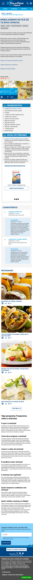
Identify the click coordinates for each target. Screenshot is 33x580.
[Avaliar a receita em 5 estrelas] (9, 78)
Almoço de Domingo (16, 25)
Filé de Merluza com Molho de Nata (12, 401)
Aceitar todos (26, 577)
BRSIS (21, 555)
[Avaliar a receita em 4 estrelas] (7, 78)
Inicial (3, 13)
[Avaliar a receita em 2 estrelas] (3, 78)
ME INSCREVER (6, 542)
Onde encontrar (16, 188)
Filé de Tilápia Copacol (15, 108)
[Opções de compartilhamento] (8, 97)
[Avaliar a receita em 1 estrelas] (1, 78)
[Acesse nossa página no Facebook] (20, 553)
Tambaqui (14, 8)
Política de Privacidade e (21, 566)
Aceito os (16, 538)
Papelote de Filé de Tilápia (7, 68)
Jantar (8, 25)
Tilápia (5, 8)
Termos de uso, (9, 566)
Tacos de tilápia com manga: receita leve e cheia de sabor (14, 335)
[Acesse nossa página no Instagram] (17, 553)
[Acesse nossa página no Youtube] (23, 553)
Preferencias (6, 572)
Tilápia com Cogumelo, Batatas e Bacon (11, 60)
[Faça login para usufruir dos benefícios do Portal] (31, 3)
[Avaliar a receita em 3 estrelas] (5, 78)
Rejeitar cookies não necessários (12, 575)
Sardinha (24, 8)
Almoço (3, 25)
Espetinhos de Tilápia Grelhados (11, 301)
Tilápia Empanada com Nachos (9, 64)
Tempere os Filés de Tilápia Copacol (14, 139)
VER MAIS (16, 408)
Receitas (9, 13)
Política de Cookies (7, 567)
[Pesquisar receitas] (27, 3)
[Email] (16, 534)
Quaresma (25, 25)
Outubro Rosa (4, 28)
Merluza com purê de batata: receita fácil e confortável (15, 369)
